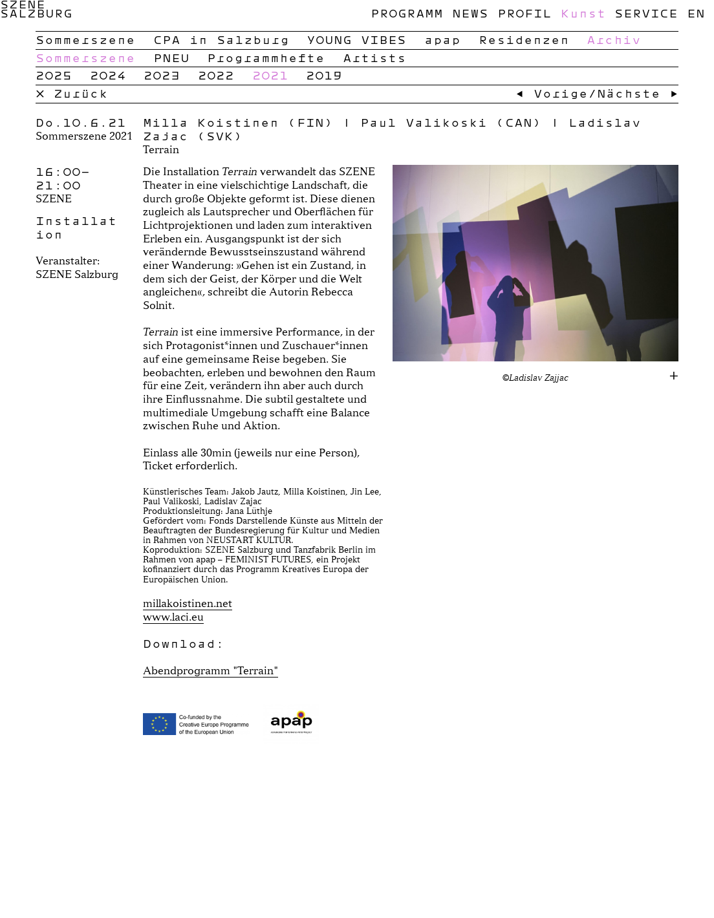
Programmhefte (266, 57)
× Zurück (72, 93)
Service (646, 13)
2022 (216, 75)
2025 (54, 75)
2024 (108, 75)
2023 (162, 75)
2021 (270, 75)
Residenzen (524, 39)
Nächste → (637, 93)
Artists (374, 57)
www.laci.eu (173, 616)
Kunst (583, 13)
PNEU (171, 57)
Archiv (614, 39)
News (470, 13)
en (696, 13)
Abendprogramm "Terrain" (210, 670)
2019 (324, 75)
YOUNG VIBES (356, 39)
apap (442, 39)
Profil (524, 13)
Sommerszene (85, 39)
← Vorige (551, 93)
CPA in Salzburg (221, 39)
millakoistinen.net (187, 603)
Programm (407, 13)
